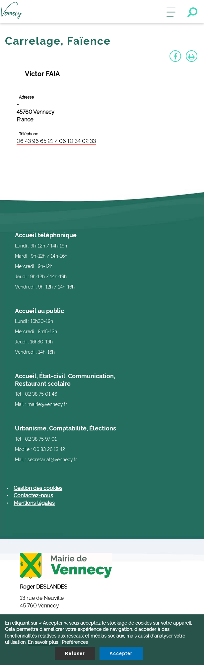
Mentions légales (34, 502)
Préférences (75, 642)
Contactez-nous (33, 495)
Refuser (75, 653)
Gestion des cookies (38, 487)
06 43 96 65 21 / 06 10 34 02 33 (56, 140)
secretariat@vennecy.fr (52, 459)
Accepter (121, 653)
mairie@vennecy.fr (47, 404)
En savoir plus (43, 642)
